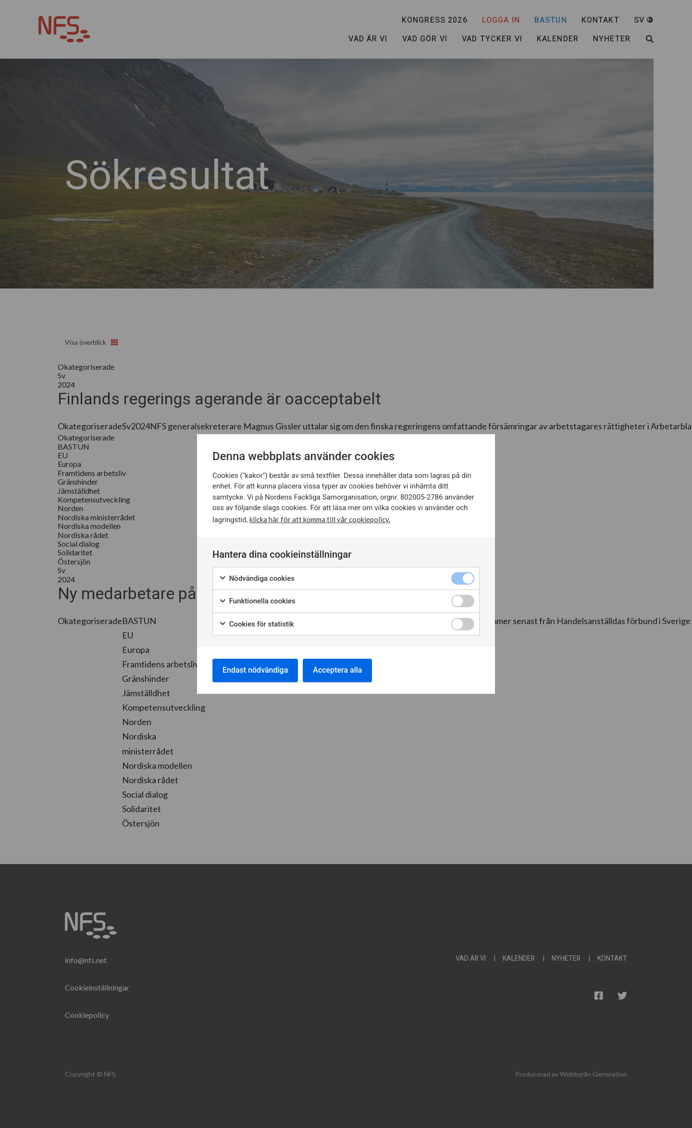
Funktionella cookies (257, 601)
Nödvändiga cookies (257, 578)
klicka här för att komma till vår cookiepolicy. (319, 519)
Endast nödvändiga (255, 670)
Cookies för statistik (256, 624)
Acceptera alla (337, 670)
